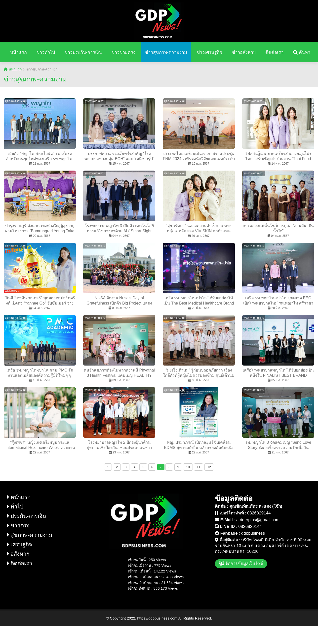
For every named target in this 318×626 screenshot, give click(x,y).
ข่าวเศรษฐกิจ (209, 52)
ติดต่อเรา (274, 52)
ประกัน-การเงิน (26, 516)
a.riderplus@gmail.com (257, 519)
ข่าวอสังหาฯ (244, 52)
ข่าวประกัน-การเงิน (83, 52)
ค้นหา (301, 52)
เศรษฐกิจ (19, 544)
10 (188, 467)
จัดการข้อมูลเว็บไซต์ (241, 563)
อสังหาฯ (17, 554)
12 (209, 467)
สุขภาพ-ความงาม (29, 535)
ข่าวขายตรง (123, 52)
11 (198, 467)
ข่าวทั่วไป (46, 52)
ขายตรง (18, 525)
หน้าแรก (18, 52)
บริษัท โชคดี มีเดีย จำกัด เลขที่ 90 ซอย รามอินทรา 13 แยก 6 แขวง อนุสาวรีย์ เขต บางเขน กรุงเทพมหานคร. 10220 (263, 546)
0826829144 (259, 513)
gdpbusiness (253, 533)
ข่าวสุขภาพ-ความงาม (166, 52)
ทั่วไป (14, 506)
